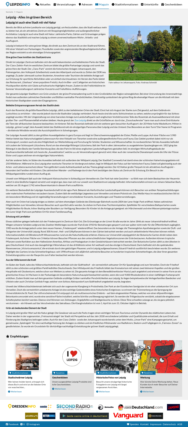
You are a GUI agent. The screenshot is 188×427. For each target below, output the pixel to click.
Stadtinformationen (126, 4)
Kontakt (144, 424)
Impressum (155, 424)
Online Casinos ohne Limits (155, 416)
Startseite (18, 4)
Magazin (104, 4)
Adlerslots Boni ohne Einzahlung (31, 416)
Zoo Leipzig (80, 120)
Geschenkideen (173, 4)
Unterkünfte (151, 4)
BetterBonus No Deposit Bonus (48, 416)
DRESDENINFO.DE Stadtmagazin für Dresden (22, 406)
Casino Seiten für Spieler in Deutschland (106, 407)
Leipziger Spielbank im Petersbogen (140, 407)
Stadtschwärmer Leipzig (20, 377)
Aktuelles (45, 4)
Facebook (14, 424)
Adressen (87, 4)
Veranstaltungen (66, 4)
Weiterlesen (16, 391)
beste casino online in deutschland (84, 416)
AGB (179, 424)
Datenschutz (169, 424)
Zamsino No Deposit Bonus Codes (173, 407)
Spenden (134, 424)
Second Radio (75, 407)
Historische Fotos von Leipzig (111, 377)
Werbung (145, 377)
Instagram (34, 424)
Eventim (46, 407)
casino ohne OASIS (128, 416)
